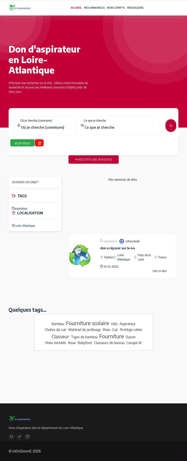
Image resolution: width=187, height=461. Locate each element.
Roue (72, 343)
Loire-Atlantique (23, 225)
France (162, 257)
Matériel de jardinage (84, 329)
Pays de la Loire (144, 257)
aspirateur (19, 208)
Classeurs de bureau (109, 343)
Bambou (57, 324)
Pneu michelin (55, 343)
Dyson (131, 337)
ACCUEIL (76, 7)
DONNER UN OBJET (25, 182)
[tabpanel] (93, 127)
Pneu (106, 329)
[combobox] (46, 129)
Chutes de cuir (55, 329)
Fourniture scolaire (87, 323)
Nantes (108, 257)
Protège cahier (131, 329)
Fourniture (111, 336)
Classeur (60, 336)
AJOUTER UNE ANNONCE (93, 161)
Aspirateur (127, 324)
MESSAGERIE (135, 7)
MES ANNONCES (94, 7)
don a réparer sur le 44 (117, 248)
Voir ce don (159, 271)
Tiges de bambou (84, 337)
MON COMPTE (116, 7)
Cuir (115, 329)
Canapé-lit (134, 343)
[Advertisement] (123, 208)
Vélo (114, 324)
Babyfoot (85, 343)
